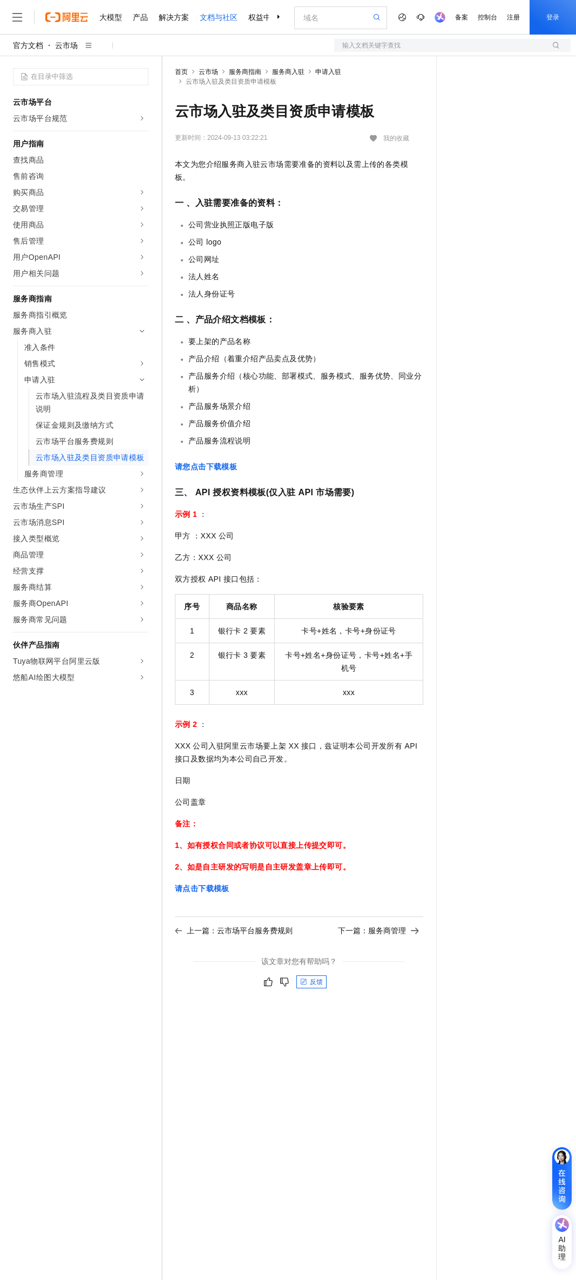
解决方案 (174, 17)
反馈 (311, 982)
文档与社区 (219, 17)
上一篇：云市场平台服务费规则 (234, 930)
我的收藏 (396, 138)
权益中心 (263, 17)
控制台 (487, 17)
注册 (513, 17)
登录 (552, 17)
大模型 (110, 17)
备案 (461, 17)
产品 (140, 17)
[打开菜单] (17, 17)
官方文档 (28, 45)
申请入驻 (328, 72)
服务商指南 (245, 72)
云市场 (66, 45)
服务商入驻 (288, 72)
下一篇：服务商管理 (378, 930)
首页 (181, 72)
